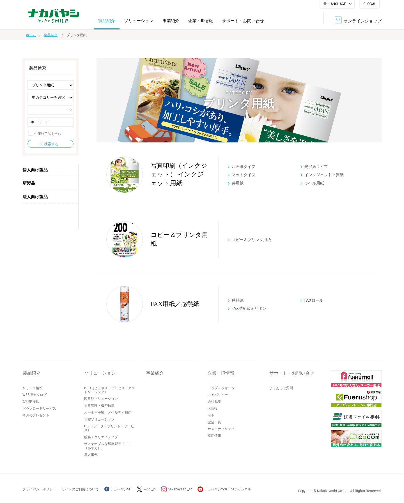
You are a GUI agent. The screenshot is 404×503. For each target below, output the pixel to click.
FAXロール (313, 300)
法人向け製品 (35, 197)
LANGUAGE (337, 4)
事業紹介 (170, 20)
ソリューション (138, 20)
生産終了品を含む (47, 133)
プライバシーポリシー (39, 489)
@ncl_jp (149, 489)
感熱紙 (238, 300)
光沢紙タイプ (316, 166)
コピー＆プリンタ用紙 (251, 239)
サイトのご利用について (80, 489)
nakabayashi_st (180, 489)
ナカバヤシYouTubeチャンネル (227, 489)
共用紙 (238, 183)
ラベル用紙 (314, 183)
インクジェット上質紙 (324, 174)
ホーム (31, 35)
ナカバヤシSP (117, 489)
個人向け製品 (35, 170)
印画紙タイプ (243, 166)
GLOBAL (369, 4)
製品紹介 (106, 20)
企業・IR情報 (200, 20)
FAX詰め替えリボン (249, 308)
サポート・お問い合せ (243, 20)
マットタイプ (243, 174)
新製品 (28, 183)
